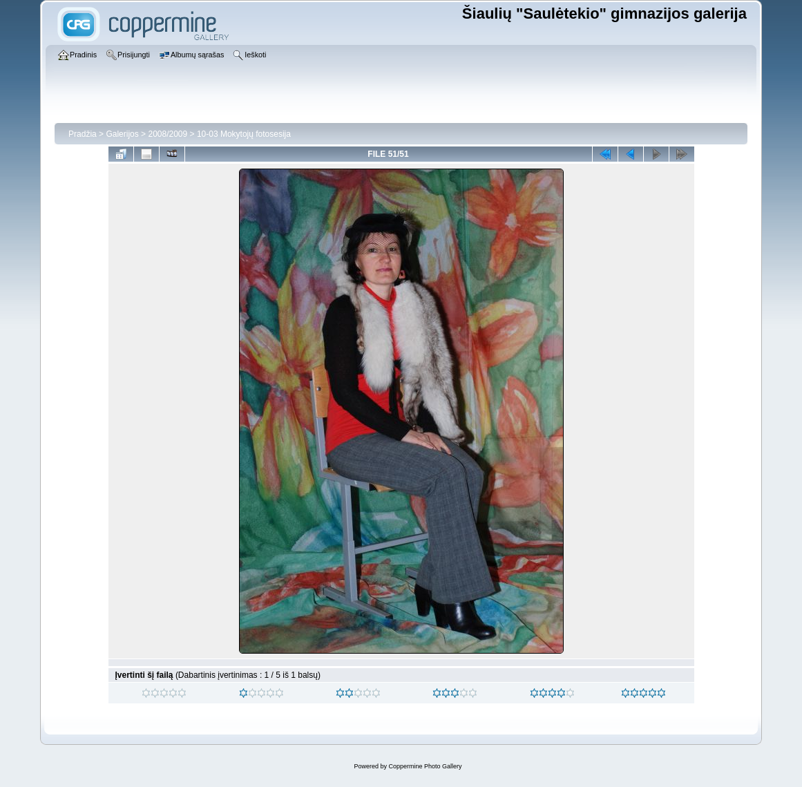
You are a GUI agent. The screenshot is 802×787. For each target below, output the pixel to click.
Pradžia (82, 134)
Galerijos (122, 134)
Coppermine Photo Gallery (424, 766)
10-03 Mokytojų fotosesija (244, 134)
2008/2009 (167, 134)
